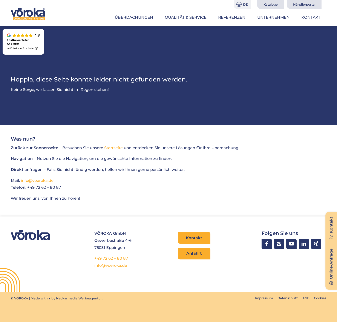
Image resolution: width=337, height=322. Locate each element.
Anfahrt (194, 253)
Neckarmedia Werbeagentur (79, 298)
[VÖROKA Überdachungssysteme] (28, 14)
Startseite (113, 147)
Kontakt (194, 237)
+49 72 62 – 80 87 (111, 258)
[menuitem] (134, 17)
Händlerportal (304, 4)
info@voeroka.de (37, 180)
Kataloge (270, 4)
